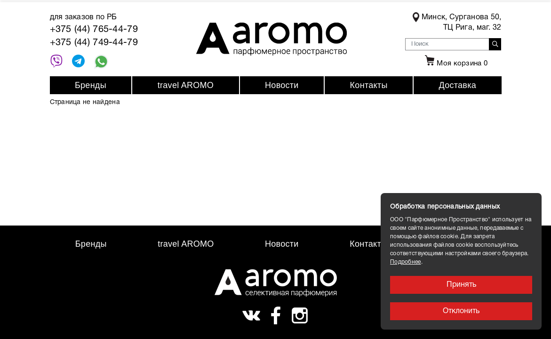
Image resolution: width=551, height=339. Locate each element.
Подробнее (405, 262)
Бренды (90, 85)
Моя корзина (455, 63)
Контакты (369, 85)
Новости (282, 85)
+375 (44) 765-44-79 (94, 29)
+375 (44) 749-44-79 (94, 43)
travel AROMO (186, 85)
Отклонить (461, 311)
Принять (461, 285)
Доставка (458, 85)
